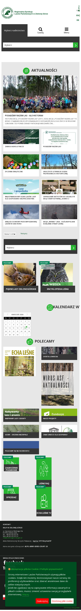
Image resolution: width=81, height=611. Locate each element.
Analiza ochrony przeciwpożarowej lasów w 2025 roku (21, 223)
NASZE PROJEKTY (49, 418)
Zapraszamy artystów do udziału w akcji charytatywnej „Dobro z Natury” (59, 199)
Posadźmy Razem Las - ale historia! (24, 115)
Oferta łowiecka (50, 357)
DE (78, 20)
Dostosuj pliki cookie (62, 601)
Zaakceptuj (42, 601)
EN (77, 15)
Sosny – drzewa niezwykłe (16, 435)
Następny (24, 233)
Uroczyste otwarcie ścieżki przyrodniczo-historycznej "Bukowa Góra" (55, 174)
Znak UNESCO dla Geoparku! (55, 435)
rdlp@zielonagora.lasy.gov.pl (12, 538)
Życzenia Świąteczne (14, 172)
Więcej (25, 594)
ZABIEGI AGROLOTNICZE (14, 146)
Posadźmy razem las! (52, 146)
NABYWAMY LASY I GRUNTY (15, 418)
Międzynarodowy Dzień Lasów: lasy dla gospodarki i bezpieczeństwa (20, 198)
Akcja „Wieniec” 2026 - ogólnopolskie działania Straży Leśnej (59, 223)
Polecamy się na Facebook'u (17, 451)
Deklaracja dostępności (72, 607)
